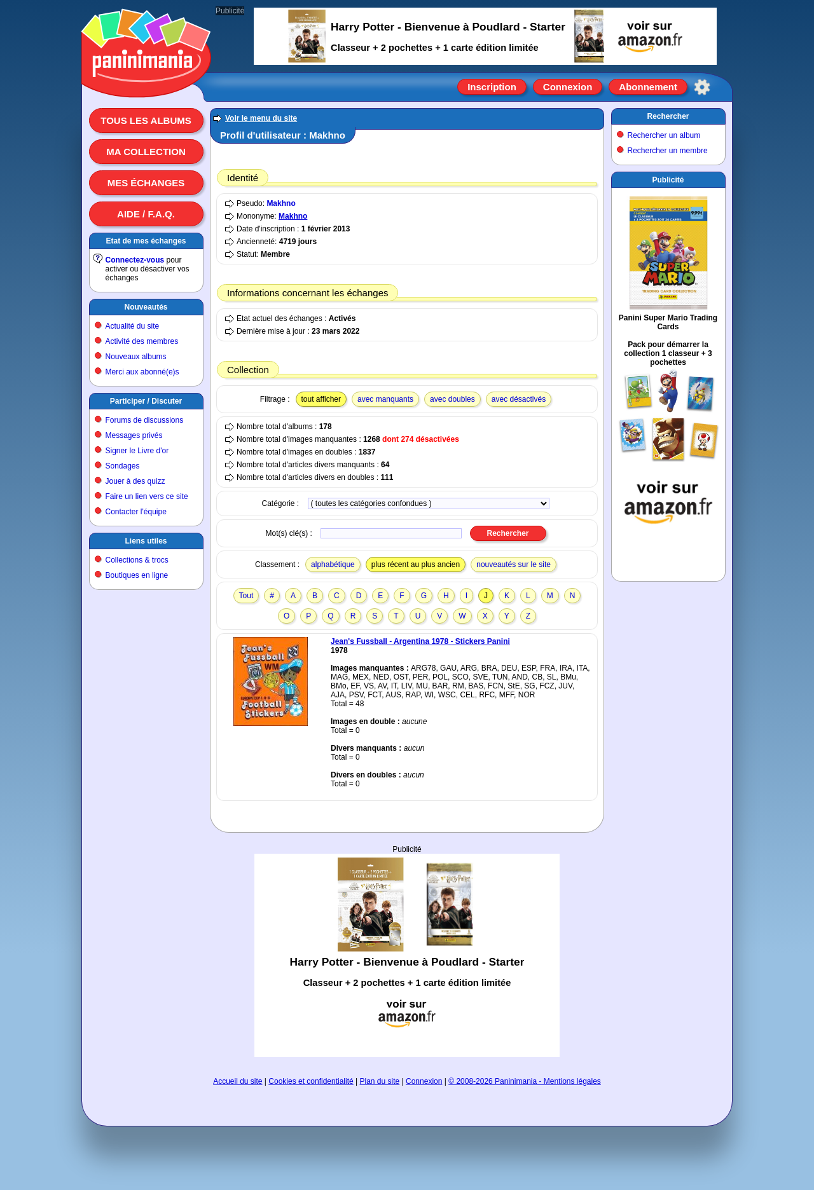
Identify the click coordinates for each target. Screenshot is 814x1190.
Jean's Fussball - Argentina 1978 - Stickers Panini (420, 641)
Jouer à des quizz (135, 481)
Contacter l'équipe (136, 511)
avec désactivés (519, 399)
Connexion (568, 86)
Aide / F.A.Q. (146, 214)
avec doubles (452, 399)
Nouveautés (145, 307)
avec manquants (385, 399)
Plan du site (380, 1081)
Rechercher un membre (668, 150)
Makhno (280, 203)
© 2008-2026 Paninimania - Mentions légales (524, 1081)
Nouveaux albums (136, 356)
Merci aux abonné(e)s (142, 371)
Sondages (123, 466)
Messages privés (134, 435)
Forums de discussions (145, 420)
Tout (246, 595)
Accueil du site (237, 1081)
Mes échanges (146, 182)
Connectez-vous (135, 260)
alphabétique (333, 564)
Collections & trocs (137, 560)
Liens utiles (146, 541)
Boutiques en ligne (137, 575)
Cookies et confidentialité (310, 1081)
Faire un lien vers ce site (147, 496)
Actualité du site (133, 326)
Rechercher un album (664, 135)
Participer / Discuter (146, 401)
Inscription (491, 86)
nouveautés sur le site (513, 564)
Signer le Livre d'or (137, 450)
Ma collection (145, 151)
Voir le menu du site (261, 118)
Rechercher (668, 116)
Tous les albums (145, 120)
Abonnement (648, 86)
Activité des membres (142, 341)
